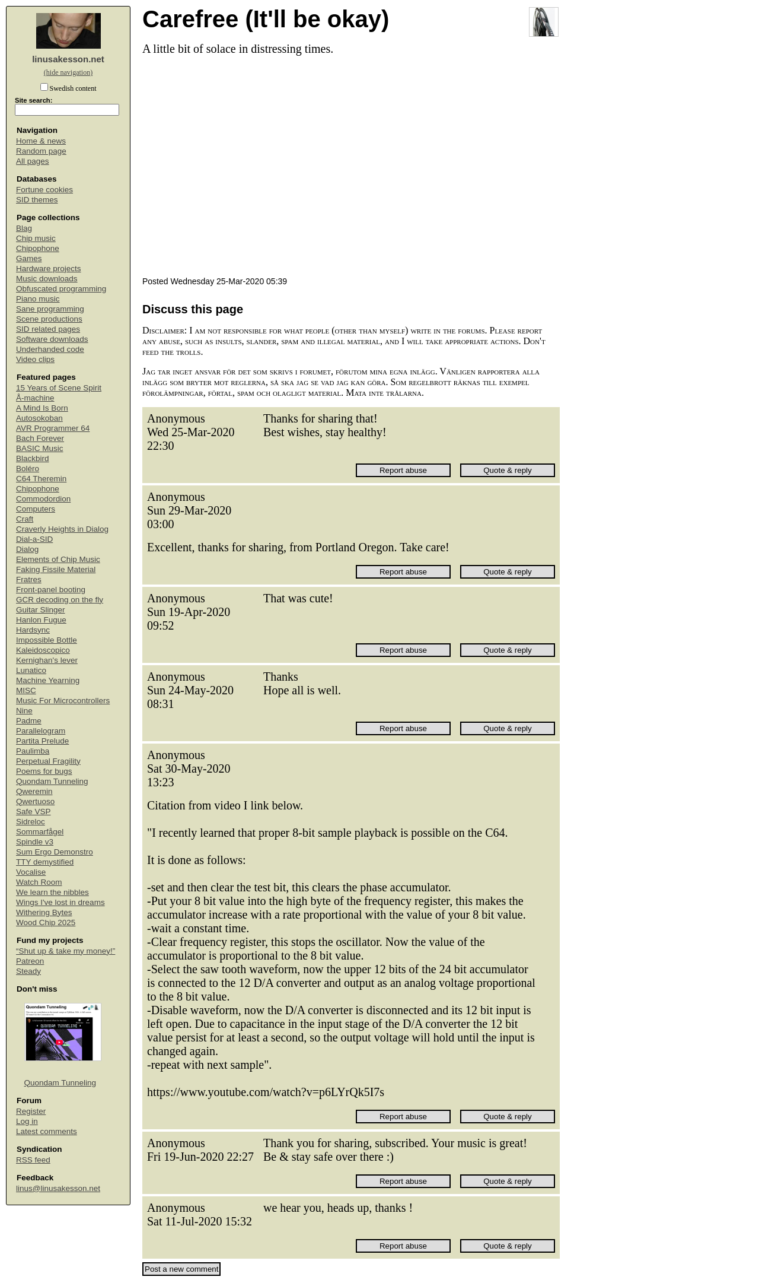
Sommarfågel (39, 831)
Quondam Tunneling (52, 781)
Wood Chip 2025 (45, 922)
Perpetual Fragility (48, 761)
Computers (35, 508)
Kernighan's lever (47, 660)
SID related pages (48, 329)
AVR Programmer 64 (53, 428)
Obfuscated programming (61, 288)
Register (31, 1111)
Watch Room (39, 882)
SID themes (37, 199)
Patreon (30, 961)
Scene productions (49, 319)
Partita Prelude (42, 740)
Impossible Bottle (46, 640)
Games (29, 258)
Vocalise (31, 872)
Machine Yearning (47, 680)
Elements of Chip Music (58, 559)
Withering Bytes (44, 912)
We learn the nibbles (52, 892)
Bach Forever (40, 438)
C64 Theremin (41, 478)
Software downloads (52, 339)
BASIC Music (39, 448)
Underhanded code (50, 349)
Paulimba (32, 751)
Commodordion (43, 498)
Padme (29, 720)
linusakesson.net (68, 59)
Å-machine (35, 397)
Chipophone (37, 248)
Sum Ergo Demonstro (54, 851)
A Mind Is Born (42, 408)
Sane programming (50, 308)
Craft (24, 519)
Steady (28, 971)
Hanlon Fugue (41, 619)
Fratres (29, 579)
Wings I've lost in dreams (60, 902)
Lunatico (31, 670)
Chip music (36, 238)
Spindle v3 (34, 841)
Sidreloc (30, 821)
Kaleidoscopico (43, 650)
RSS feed (33, 1159)
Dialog (27, 549)
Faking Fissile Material (55, 569)
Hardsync (33, 629)
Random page (41, 151)
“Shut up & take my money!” (65, 951)
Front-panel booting (50, 589)
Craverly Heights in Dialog (62, 529)
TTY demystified (45, 862)
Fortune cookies (44, 189)
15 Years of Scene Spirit (58, 387)
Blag (24, 228)
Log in (27, 1121)
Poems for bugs (44, 771)
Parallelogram (40, 730)
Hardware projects (48, 268)
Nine (24, 710)
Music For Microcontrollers (63, 700)
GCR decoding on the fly (59, 599)
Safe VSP (33, 811)
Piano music (38, 298)
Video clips (35, 359)
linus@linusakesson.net (58, 1188)
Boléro (27, 468)
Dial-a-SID (34, 539)
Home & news (41, 140)
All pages (32, 161)
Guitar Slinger (40, 609)
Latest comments (46, 1131)
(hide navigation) (68, 72)
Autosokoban (39, 418)
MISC (26, 690)
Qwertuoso (35, 801)
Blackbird (32, 458)
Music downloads (47, 278)
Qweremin (34, 791)
